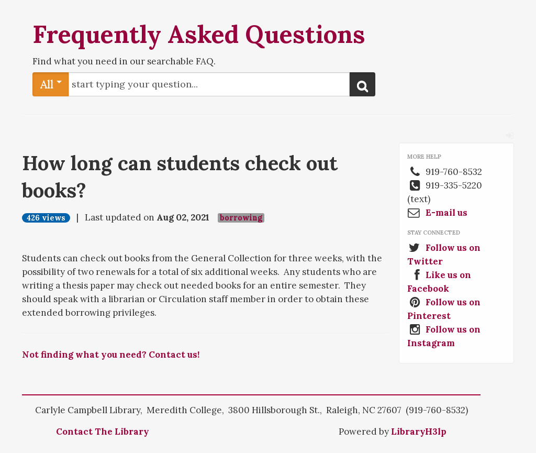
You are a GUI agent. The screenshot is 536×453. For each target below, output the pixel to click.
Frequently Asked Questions (198, 34)
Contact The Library (102, 431)
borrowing (241, 218)
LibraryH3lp (418, 431)
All (51, 84)
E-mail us (446, 212)
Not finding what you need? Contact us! (110, 354)
